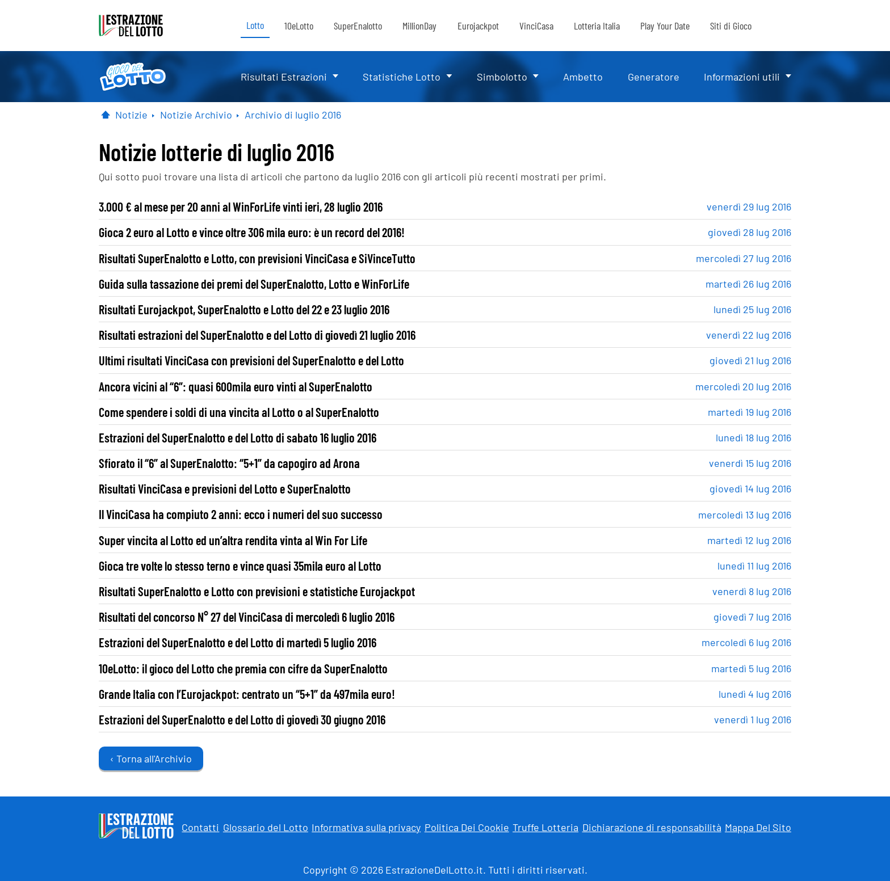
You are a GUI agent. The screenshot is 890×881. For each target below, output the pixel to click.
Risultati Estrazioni (284, 76)
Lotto (255, 25)
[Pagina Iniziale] (105, 114)
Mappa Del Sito (758, 827)
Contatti (200, 827)
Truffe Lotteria (545, 827)
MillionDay (419, 25)
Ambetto (583, 76)
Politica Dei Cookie (467, 827)
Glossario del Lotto (265, 827)
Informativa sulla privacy (366, 827)
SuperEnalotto (358, 25)
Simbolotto (502, 76)
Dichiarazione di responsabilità (651, 827)
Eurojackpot (478, 25)
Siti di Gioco (731, 25)
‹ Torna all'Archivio (151, 758)
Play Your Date (665, 25)
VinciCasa (536, 25)
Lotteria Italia (597, 25)
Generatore (653, 76)
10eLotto (298, 25)
